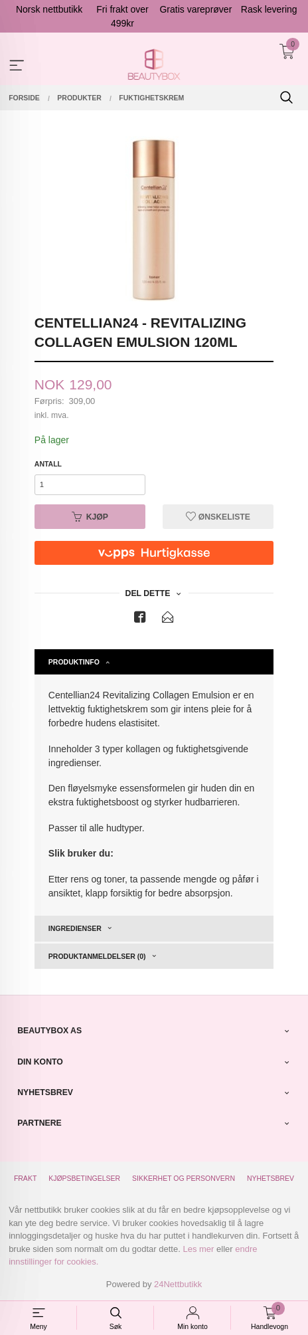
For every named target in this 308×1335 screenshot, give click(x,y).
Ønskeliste (218, 517)
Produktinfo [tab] (74, 662)
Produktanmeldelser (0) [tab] (97, 956)
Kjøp (90, 517)
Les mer (198, 1249)
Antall (48, 464)
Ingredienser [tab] (75, 928)
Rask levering (269, 9)
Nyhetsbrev (270, 1178)
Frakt (25, 1178)
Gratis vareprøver (195, 9)
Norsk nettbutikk (49, 9)
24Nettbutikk (178, 1284)
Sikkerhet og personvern (183, 1178)
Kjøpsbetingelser (84, 1178)
